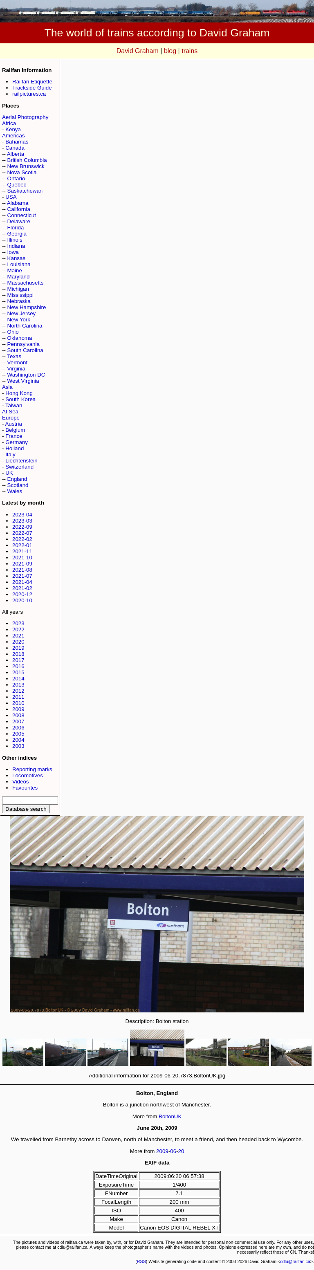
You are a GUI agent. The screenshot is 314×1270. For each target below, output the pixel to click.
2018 (18, 654)
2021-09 (22, 564)
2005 (18, 734)
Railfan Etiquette (32, 82)
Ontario (16, 178)
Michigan (18, 289)
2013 (18, 685)
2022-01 (22, 545)
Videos (20, 782)
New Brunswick (26, 166)
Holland (14, 448)
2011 (18, 697)
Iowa (13, 252)
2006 (18, 728)
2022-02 (22, 539)
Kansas (16, 258)
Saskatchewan (25, 191)
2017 (18, 660)
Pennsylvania (23, 344)
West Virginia (23, 381)
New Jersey (21, 313)
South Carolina (25, 350)
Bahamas (16, 142)
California (18, 209)
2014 (18, 678)
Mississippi (20, 295)
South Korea (20, 399)
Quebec (17, 185)
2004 (18, 740)
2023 (18, 623)
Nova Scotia (22, 172)
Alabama (18, 203)
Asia (7, 387)
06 (173, 1151)
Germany (16, 442)
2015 (18, 672)
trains (189, 50)
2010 (18, 703)
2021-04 (22, 582)
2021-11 (22, 551)
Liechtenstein (21, 461)
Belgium (15, 430)
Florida (15, 227)
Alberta (15, 154)
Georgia (17, 234)
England (17, 479)
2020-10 (22, 600)
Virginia (16, 369)
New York (18, 319)
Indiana (16, 246)
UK (9, 473)
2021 (18, 636)
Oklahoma (19, 338)
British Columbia (27, 160)
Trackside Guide (32, 88)
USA (10, 197)
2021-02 (22, 588)
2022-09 (22, 527)
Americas (13, 135)
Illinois (14, 240)
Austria (13, 424)
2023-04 (22, 515)
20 (181, 1151)
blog (170, 50)
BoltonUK (170, 1116)
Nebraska (19, 301)
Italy (10, 454)
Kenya (13, 129)
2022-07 (22, 533)
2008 (18, 715)
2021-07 (22, 576)
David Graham (138, 50)
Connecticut (21, 215)
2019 (18, 648)
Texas (14, 356)
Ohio (13, 332)
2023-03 (22, 521)
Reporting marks (32, 769)
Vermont (17, 362)
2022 (18, 629)
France (13, 436)
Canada (15, 148)
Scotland (18, 485)
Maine (14, 270)
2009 (18, 709)
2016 (18, 666)
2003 (18, 746)
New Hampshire (26, 307)
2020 (18, 642)
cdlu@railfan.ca (295, 1261)
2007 (18, 721)
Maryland (18, 277)
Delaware (18, 221)
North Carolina (25, 326)
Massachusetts (25, 283)
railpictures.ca (29, 94)
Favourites (25, 788)
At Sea (10, 411)
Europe (11, 418)
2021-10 (22, 557)
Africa (9, 123)
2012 (18, 691)
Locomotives (27, 775)
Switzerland (19, 467)
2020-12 (22, 594)
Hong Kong (19, 393)
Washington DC (26, 375)
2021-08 (22, 570)
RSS (141, 1261)
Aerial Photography (25, 117)
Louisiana (19, 264)
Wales (14, 491)
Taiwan (13, 405)
